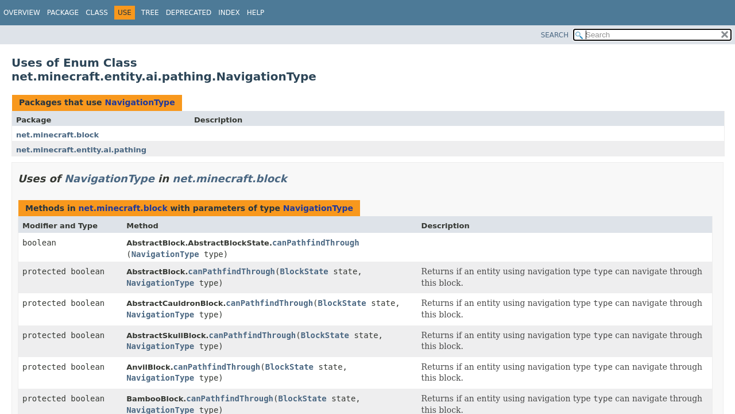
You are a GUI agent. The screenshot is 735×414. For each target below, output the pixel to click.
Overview (21, 13)
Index (229, 13)
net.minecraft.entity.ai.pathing (81, 149)
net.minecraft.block (57, 135)
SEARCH (555, 35)
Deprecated (189, 13)
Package (63, 13)
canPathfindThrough (315, 242)
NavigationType (140, 102)
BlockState (304, 271)
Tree (150, 13)
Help (256, 13)
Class (97, 13)
